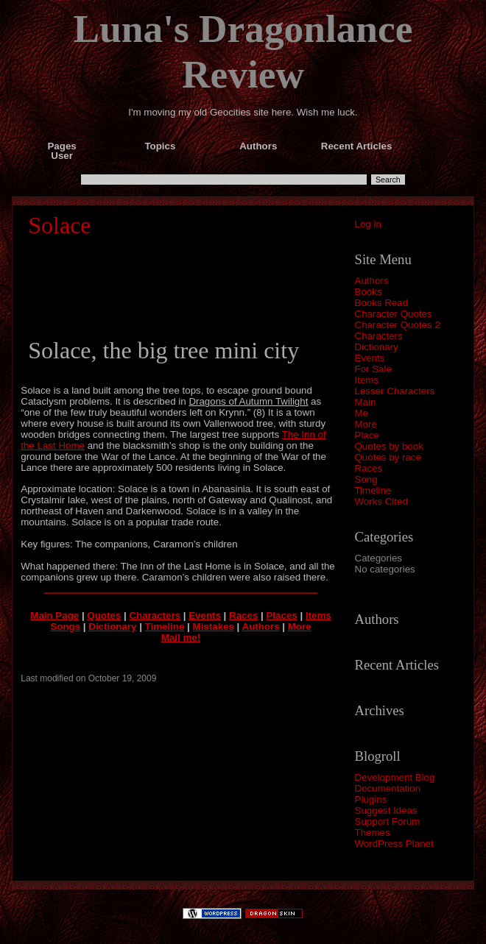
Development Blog (395, 777)
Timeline (373, 490)
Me (362, 413)
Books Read (382, 302)
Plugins (371, 799)
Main (365, 402)
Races (369, 468)
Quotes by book (389, 446)
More (366, 424)
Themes (372, 832)
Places (281, 615)
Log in (368, 224)
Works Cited (381, 501)
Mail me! (180, 637)
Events (370, 357)
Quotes (104, 615)
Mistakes (213, 626)
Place (367, 435)
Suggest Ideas (386, 810)
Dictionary (376, 346)
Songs (65, 626)
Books (368, 291)
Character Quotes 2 (397, 324)
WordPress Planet (394, 843)
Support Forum (387, 821)
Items (367, 380)
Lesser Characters (395, 391)
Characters (379, 335)
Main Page (54, 615)
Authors (372, 280)
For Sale (373, 369)
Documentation (388, 788)
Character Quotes (393, 313)
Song (366, 479)
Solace (59, 225)
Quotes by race (388, 457)
